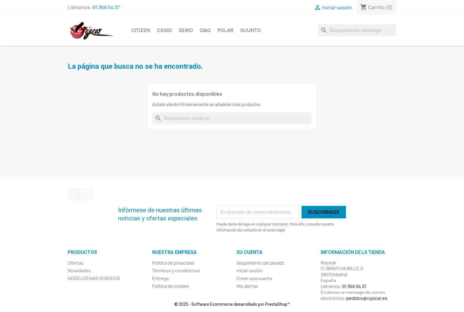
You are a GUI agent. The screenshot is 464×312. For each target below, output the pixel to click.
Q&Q (205, 30)
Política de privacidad (173, 263)
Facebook (74, 195)
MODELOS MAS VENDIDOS (94, 278)
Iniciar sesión (249, 270)
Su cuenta (249, 252)
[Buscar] (357, 30)
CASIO (164, 30)
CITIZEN (140, 30)
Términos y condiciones (176, 270)
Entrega (160, 278)
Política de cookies (170, 286)
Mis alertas (247, 286)
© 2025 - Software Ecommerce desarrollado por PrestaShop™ (232, 304)
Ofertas (75, 263)
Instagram (87, 195)
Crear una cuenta (254, 278)
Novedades (79, 270)
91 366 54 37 (106, 7)
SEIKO (186, 30)
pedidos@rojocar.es (366, 298)
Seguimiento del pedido (260, 263)
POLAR (225, 30)
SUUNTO (250, 30)
